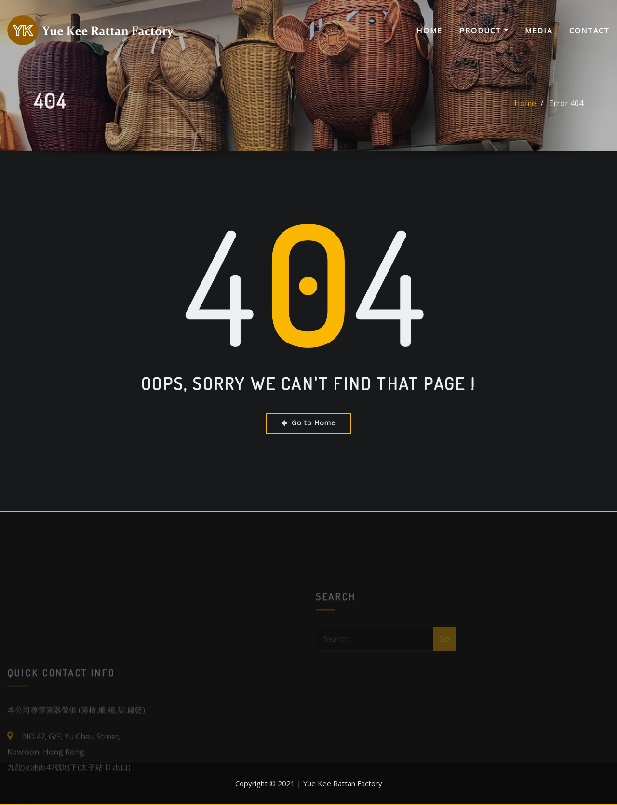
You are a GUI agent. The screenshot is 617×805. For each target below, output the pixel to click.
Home (429, 30)
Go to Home (308, 422)
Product (483, 30)
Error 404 (566, 108)
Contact (589, 30)
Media (538, 30)
